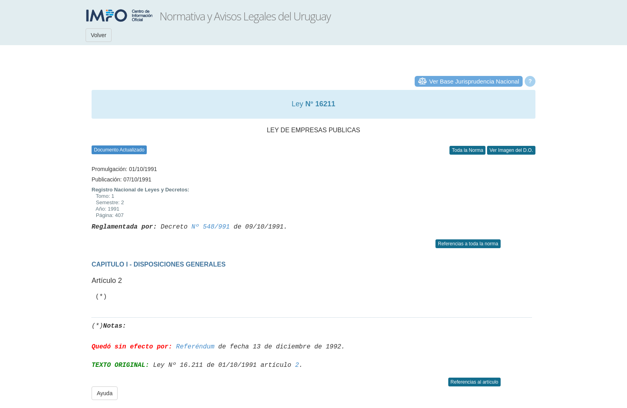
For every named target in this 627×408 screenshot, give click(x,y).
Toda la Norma (467, 150)
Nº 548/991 (211, 227)
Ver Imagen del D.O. (511, 150)
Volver (98, 35)
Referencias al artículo (474, 382)
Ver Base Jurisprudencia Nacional (474, 81)
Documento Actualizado (119, 150)
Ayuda (104, 393)
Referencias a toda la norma (468, 244)
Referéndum (195, 346)
